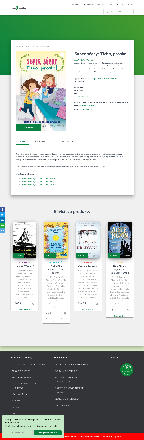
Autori (15, 408)
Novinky (16, 401)
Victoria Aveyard (88, 315)
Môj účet (126, 4)
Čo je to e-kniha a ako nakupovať (28, 365)
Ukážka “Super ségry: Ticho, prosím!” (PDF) (37, 187)
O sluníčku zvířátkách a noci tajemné (56, 275)
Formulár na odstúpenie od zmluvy (69, 391)
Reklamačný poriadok (66, 372)
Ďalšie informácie (44, 147)
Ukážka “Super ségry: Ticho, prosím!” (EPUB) (38, 184)
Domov (18, 52)
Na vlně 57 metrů (24, 272)
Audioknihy (88, 5)
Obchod (100, 4)
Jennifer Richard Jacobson (84, 66)
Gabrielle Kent (119, 322)
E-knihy (75, 5)
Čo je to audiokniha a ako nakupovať (25, 386)
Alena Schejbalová (53, 325)
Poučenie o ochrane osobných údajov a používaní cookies (32, 426)
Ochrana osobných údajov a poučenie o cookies (69, 380)
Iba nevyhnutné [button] (19, 433)
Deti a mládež (26, 52)
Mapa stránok (62, 406)
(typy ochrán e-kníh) (86, 111)
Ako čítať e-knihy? (81, 102)
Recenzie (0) (67, 147)
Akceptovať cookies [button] (48, 433)
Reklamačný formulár (67, 399)
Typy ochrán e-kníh (22, 378)
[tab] (24, 147)
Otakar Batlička (24, 315)
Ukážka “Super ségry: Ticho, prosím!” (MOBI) (38, 190)
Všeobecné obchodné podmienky (71, 365)
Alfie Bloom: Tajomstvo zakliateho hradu (119, 275)
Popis (22, 147)
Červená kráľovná (88, 272)
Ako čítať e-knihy (21, 372)
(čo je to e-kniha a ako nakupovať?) (104, 84)
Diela (14, 414)
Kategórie (113, 4)
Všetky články (19, 395)
